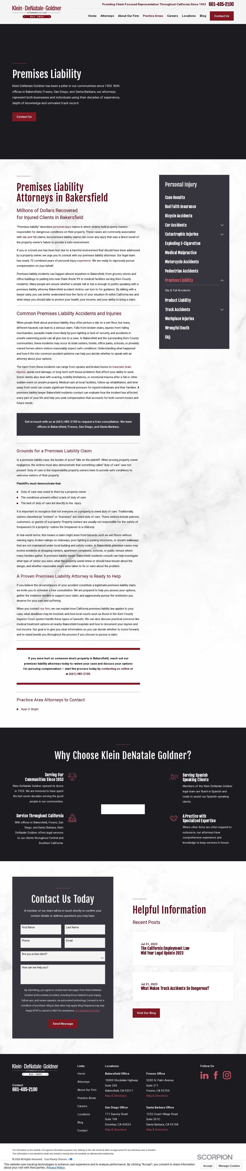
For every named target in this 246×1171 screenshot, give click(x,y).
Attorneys (83, 1093)
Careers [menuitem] (172, 16)
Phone (26, 952)
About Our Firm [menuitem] (128, 16)
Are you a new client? (34, 965)
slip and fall (30, 237)
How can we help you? (35, 978)
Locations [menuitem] (189, 16)
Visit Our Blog (146, 1024)
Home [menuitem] (92, 16)
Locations (83, 1126)
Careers (82, 1117)
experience (84, 260)
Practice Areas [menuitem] (153, 16)
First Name (28, 938)
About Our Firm (87, 1101)
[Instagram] (227, 1087)
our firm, (45, 608)
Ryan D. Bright (29, 709)
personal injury (61, 227)
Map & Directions (116, 1107)
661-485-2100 (221, 4)
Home (81, 1085)
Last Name (72, 938)
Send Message (63, 1035)
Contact (82, 1142)
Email (69, 952)
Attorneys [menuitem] (107, 16)
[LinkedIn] (204, 1087)
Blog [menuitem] (203, 16)
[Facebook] (216, 1087)
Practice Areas (86, 1109)
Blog (80, 1134)
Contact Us (221, 16)
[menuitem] (194, 197)
